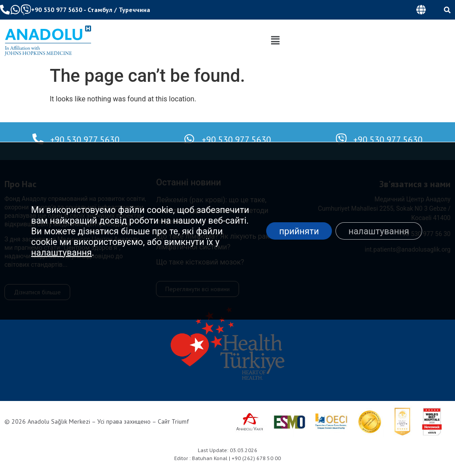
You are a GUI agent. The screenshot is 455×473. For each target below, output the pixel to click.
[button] (421, 9)
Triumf (180, 421)
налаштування (61, 252)
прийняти (298, 231)
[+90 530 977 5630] (38, 138)
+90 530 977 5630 (56, 10)
